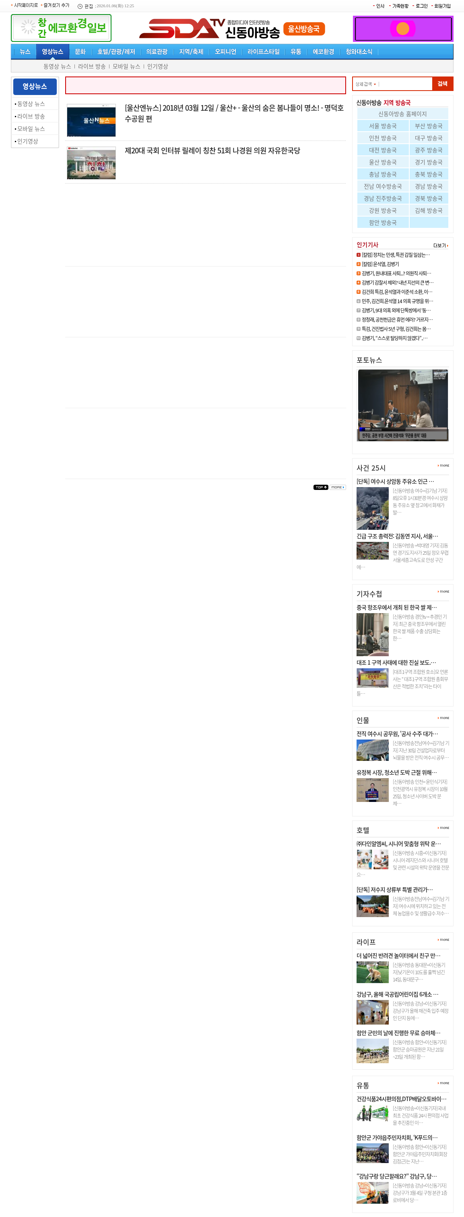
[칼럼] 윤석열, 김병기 (380, 264)
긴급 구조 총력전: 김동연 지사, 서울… (397, 536)
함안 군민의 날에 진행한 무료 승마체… (398, 1033)
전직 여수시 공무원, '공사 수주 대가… (397, 733)
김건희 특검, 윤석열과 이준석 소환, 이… (397, 291)
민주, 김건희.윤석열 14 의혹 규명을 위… (397, 301)
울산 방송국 (383, 162)
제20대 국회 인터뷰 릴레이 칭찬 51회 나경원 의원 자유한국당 (212, 150)
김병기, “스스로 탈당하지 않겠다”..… (394, 338)
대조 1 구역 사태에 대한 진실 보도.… (396, 662)
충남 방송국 (383, 174)
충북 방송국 (429, 174)
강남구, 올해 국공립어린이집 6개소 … (397, 994)
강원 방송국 (383, 210)
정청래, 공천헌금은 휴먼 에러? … (398, 444)
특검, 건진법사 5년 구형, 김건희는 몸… (396, 329)
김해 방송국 (429, 210)
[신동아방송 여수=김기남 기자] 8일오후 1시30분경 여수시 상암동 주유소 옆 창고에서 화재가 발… (420, 501)
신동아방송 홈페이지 (402, 114)
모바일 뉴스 (126, 66)
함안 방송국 (383, 222)
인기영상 (157, 66)
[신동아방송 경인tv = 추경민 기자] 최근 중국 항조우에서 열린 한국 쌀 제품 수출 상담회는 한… (420, 627)
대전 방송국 (383, 150)
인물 (363, 720)
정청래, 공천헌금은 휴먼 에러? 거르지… (397, 319)
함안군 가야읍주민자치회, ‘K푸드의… (397, 1137)
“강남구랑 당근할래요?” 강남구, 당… (397, 1176)
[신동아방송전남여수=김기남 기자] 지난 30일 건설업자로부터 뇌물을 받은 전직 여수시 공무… (421, 750)
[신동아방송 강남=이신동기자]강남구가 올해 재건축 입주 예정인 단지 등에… (420, 1011)
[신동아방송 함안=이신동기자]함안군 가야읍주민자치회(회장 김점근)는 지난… (420, 1154)
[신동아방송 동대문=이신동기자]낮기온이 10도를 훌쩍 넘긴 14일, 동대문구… (419, 972)
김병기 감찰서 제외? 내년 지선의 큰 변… (397, 282)
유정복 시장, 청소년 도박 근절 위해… (397, 772)
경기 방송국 (429, 162)
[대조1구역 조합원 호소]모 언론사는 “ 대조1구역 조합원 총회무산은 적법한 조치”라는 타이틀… (402, 682)
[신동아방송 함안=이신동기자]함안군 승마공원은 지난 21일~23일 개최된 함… (419, 1049)
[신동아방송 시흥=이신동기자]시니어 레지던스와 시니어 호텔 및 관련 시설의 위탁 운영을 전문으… (403, 863)
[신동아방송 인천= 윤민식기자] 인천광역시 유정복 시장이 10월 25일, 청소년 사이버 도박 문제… (420, 792)
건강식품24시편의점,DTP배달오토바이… (401, 1099)
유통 (363, 1085)
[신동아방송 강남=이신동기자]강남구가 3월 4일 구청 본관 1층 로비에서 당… (420, 1193)
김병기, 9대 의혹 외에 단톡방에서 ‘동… (396, 310)
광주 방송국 (429, 150)
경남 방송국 (429, 186)
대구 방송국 (429, 138)
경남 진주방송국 (383, 198)
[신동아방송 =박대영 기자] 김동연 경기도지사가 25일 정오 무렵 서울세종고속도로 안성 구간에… (402, 556)
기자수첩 (369, 594)
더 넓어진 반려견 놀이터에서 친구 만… (398, 955)
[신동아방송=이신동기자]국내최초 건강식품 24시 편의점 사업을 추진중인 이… (420, 1115)
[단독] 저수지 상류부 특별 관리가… (395, 889)
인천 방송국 (383, 138)
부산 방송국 (429, 126)
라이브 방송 (92, 66)
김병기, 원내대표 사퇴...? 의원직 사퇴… (396, 273)
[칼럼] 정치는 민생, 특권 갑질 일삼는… (396, 254)
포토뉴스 (369, 360)
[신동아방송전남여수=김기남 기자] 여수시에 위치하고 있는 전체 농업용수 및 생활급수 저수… (421, 906)
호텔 (363, 830)
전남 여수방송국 (383, 186)
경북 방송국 (429, 198)
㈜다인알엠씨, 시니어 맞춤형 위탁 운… (399, 843)
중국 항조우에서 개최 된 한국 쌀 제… (397, 607)
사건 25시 (371, 468)
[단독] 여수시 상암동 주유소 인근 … (395, 481)
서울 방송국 (383, 126)
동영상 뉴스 (57, 66)
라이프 (366, 942)
